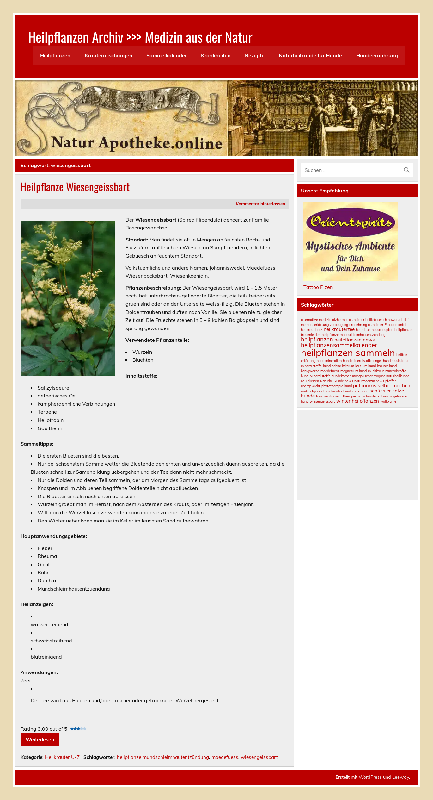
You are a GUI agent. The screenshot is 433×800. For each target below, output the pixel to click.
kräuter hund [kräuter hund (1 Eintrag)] (387, 366)
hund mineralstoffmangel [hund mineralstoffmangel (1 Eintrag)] (362, 361)
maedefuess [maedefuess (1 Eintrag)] (329, 371)
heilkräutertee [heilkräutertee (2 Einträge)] (339, 329)
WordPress (370, 777)
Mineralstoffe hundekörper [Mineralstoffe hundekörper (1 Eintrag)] (330, 376)
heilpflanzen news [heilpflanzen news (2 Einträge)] (354, 340)
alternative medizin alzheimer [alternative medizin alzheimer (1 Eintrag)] (324, 319)
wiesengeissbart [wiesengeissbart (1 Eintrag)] (322, 401)
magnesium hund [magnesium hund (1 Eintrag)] (353, 371)
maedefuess (224, 757)
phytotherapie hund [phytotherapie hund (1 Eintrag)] (336, 386)
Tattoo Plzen (318, 287)
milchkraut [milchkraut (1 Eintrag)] (376, 371)
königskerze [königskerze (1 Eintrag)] (310, 371)
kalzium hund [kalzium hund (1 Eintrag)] (365, 366)
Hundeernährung (377, 55)
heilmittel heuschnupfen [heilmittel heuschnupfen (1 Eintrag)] (374, 330)
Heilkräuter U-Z (62, 757)
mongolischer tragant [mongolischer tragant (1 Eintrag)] (368, 376)
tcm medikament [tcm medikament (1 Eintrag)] (329, 396)
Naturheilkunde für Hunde (310, 55)
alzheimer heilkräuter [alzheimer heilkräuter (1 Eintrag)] (365, 319)
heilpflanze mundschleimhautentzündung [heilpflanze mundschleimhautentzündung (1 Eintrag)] (353, 335)
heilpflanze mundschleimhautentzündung (163, 757)
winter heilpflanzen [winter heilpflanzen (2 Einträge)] (357, 401)
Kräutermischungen (108, 55)
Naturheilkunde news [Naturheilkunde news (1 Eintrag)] (336, 381)
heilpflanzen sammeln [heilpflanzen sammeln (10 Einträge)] (348, 352)
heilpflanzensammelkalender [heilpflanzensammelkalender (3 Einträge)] (339, 345)
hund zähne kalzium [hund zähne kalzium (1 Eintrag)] (338, 366)
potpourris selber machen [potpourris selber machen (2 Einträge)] (381, 386)
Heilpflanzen (55, 55)
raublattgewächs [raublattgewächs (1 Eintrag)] (314, 391)
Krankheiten (216, 55)
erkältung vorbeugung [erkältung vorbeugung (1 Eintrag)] (331, 324)
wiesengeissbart (259, 757)
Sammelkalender (166, 55)
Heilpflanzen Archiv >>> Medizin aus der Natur (140, 36)
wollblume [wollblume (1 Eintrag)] (388, 401)
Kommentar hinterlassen (260, 203)
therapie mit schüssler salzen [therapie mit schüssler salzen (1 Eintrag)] (365, 396)
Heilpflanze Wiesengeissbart (75, 186)
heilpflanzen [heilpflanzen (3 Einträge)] (317, 339)
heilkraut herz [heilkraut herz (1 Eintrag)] (311, 330)
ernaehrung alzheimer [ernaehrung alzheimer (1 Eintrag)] (366, 324)
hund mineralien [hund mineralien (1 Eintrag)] (329, 361)
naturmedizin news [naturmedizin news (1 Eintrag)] (369, 381)
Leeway (400, 777)
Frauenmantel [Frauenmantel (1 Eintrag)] (395, 324)
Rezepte (255, 55)
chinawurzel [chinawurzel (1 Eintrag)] (392, 319)
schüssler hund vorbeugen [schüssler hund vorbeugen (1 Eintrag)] (348, 391)
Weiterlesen (40, 739)
